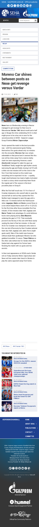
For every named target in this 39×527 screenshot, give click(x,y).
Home (27, 420)
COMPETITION (8, 68)
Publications (30, 428)
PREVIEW (5, 34)
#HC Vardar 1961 (18, 346)
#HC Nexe (6, 346)
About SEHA (30, 424)
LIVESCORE (6, 39)
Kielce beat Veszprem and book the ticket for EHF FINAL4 (23, 396)
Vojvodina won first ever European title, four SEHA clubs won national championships (23, 373)
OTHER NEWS (28, 368)
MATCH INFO (6, 30)
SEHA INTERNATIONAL (20, 358)
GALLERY (5, 62)
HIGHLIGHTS (6, 48)
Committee (29, 436)
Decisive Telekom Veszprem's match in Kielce (25, 407)
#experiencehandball (11, 420)
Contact (28, 432)
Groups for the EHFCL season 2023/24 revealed (25, 362)
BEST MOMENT (7, 57)
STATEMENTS (7, 53)
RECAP (5, 43)
